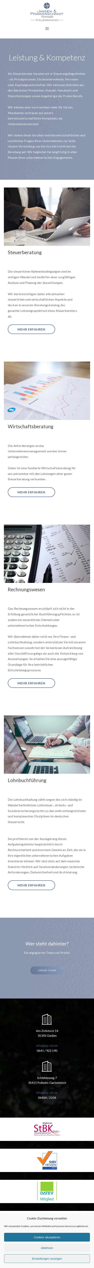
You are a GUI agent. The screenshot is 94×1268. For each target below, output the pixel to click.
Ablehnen (47, 1248)
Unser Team (47, 970)
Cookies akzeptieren (47, 1237)
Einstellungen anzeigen (47, 1258)
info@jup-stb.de (47, 1045)
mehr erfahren (31, 329)
